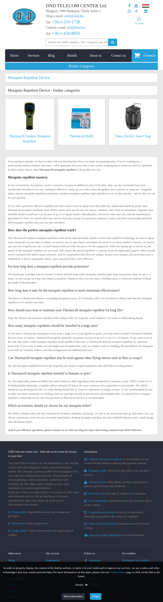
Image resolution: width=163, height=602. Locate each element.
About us (95, 55)
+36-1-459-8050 (66, 33)
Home (14, 55)
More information (73, 596)
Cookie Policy (118, 572)
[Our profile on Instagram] (129, 11)
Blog (51, 55)
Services (33, 55)
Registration (53, 560)
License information (114, 535)
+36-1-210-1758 (66, 22)
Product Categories (81, 66)
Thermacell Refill (81, 136)
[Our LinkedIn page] (145, 11)
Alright (95, 596)
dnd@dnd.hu (76, 27)
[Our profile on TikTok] (136, 11)
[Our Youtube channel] (136, 5)
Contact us (118, 55)
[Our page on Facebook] (129, 5)
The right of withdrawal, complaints (115, 493)
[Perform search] (112, 42)
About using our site (28, 523)
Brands (72, 55)
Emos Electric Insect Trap (133, 136)
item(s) (144, 55)
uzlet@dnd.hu (73, 16)
